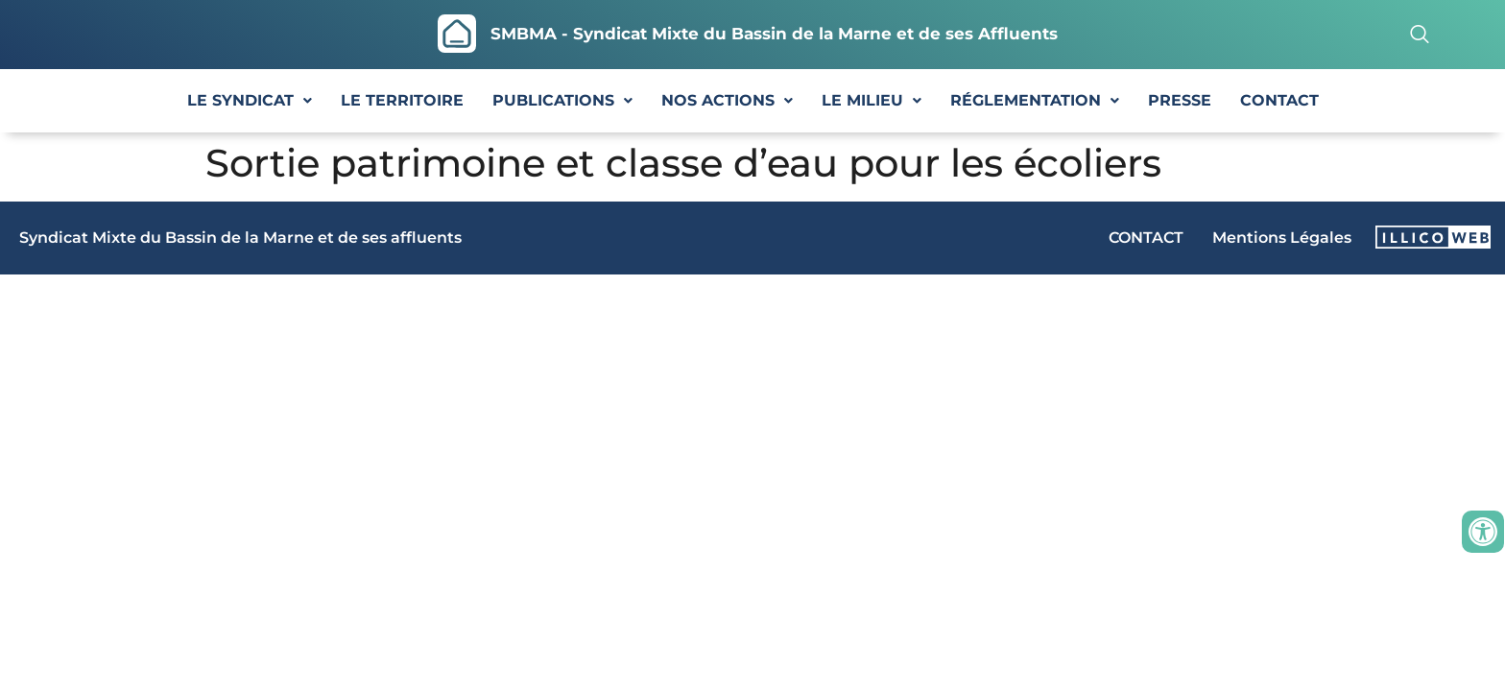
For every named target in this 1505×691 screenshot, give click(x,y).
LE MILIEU (871, 100)
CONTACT (1279, 100)
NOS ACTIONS (727, 100)
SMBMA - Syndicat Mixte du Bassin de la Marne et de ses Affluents (774, 33)
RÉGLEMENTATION (1034, 100)
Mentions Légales (1281, 237)
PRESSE (1179, 100)
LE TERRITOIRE (402, 100)
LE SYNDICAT (249, 100)
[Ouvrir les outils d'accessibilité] (1483, 532)
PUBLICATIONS (562, 100)
